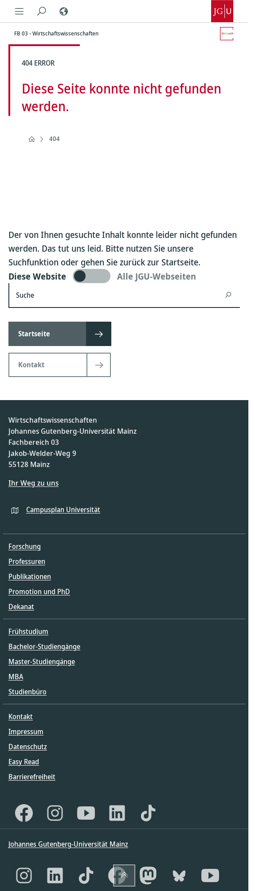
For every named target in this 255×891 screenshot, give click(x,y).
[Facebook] (24, 813)
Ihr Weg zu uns (33, 483)
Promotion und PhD (39, 591)
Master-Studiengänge (41, 661)
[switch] (124, 276)
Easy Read (23, 761)
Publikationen (29, 576)
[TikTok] (148, 813)
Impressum (25, 731)
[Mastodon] (148, 875)
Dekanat (21, 606)
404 (54, 138)
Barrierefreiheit (31, 777)
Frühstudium (28, 631)
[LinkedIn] (117, 813)
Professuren (26, 561)
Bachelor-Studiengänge (44, 646)
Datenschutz (27, 746)
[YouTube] (86, 813)
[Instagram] (55, 813)
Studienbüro (27, 691)
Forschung (24, 546)
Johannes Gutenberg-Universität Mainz (68, 844)
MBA (15, 676)
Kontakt (20, 716)
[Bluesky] (179, 875)
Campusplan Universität (63, 509)
